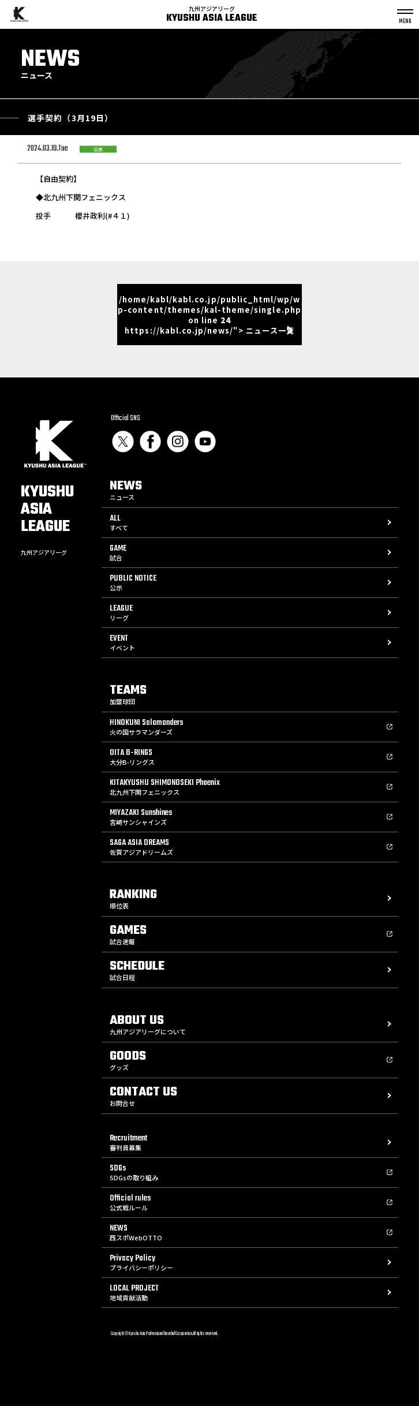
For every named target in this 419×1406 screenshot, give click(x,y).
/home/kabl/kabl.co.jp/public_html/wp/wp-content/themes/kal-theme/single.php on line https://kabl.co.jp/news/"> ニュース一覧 (209, 315)
